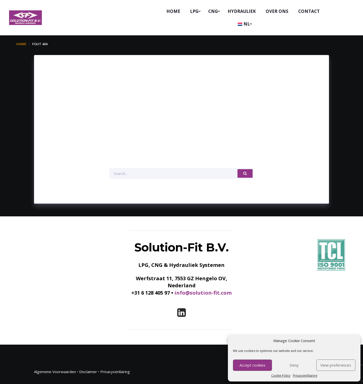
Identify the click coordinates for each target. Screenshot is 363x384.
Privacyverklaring (305, 375)
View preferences (335, 365)
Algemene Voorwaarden (55, 371)
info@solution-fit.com (203, 292)
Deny (294, 365)
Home (21, 44)
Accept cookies (252, 365)
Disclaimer (88, 371)
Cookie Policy (280, 375)
